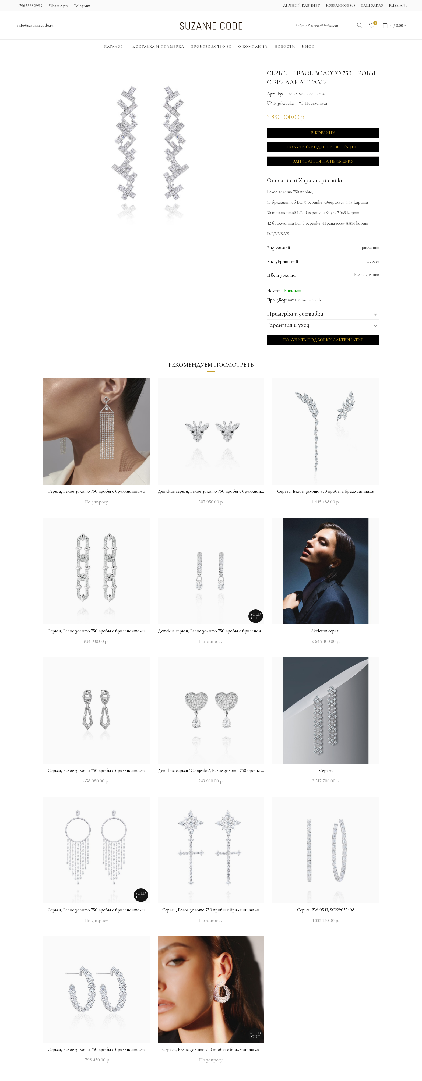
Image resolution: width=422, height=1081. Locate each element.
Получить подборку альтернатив (323, 340)
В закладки (283, 103)
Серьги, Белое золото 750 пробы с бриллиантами (96, 491)
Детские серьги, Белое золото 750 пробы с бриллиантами (211, 491)
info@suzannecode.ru (35, 25)
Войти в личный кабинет (316, 25)
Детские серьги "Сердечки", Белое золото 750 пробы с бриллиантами (211, 770)
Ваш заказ (372, 5)
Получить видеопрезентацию (323, 147)
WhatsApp (58, 5)
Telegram (82, 5)
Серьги (326, 770)
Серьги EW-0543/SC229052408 (325, 910)
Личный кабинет (301, 5)
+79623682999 (30, 5)
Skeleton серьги (326, 631)
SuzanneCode (310, 300)
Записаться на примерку (323, 161)
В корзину (323, 133)
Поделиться (316, 103)
